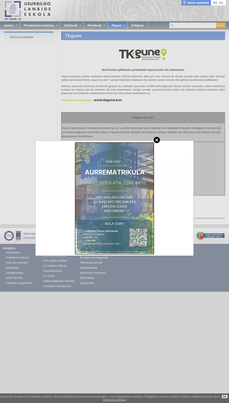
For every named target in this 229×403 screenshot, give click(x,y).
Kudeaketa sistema (17, 257)
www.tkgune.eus (108, 100)
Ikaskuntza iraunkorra (93, 272)
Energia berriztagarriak (94, 257)
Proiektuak (86, 248)
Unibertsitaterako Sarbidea (59, 281)
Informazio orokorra (55, 255)
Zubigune (121, 248)
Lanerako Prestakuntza (57, 286)
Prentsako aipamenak (19, 283)
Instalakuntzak (14, 272)
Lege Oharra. (84, 237)
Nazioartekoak (89, 267)
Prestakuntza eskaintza (51, 250)
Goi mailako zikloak (55, 265)
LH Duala (48, 275)
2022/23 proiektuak (80, 215)
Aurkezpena (13, 252)
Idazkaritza (12, 267)
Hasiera (9, 248)
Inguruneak (87, 283)
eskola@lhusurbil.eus (36, 237)
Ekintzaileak (87, 277)
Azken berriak (14, 277)
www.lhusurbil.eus (63, 237)
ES (215, 2)
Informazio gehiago (114, 399)
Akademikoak (88, 252)
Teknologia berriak (91, 262)
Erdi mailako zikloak (55, 260)
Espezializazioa (52, 270)
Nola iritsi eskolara (17, 262)
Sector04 (110, 237)
